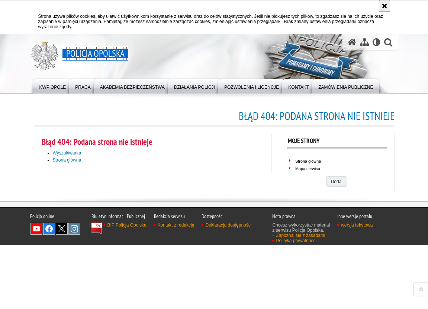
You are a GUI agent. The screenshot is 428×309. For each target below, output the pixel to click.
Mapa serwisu (307, 168)
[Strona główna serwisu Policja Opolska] (352, 42)
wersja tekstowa (357, 303)
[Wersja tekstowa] (376, 42)
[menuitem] (52, 86)
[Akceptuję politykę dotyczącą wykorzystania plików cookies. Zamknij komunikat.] (384, 6)
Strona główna (67, 160)
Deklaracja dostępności (228, 303)
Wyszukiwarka (67, 153)
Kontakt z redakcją (176, 303)
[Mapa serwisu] (364, 42)
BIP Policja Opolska (127, 303)
